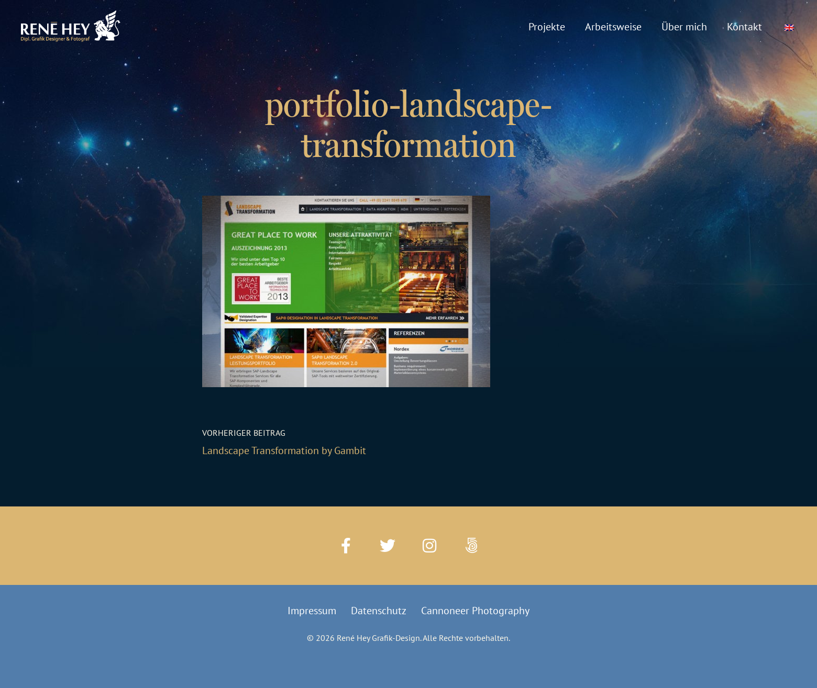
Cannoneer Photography (475, 610)
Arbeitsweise (613, 26)
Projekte (546, 26)
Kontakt (744, 26)
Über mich (684, 26)
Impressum (312, 610)
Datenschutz (378, 610)
